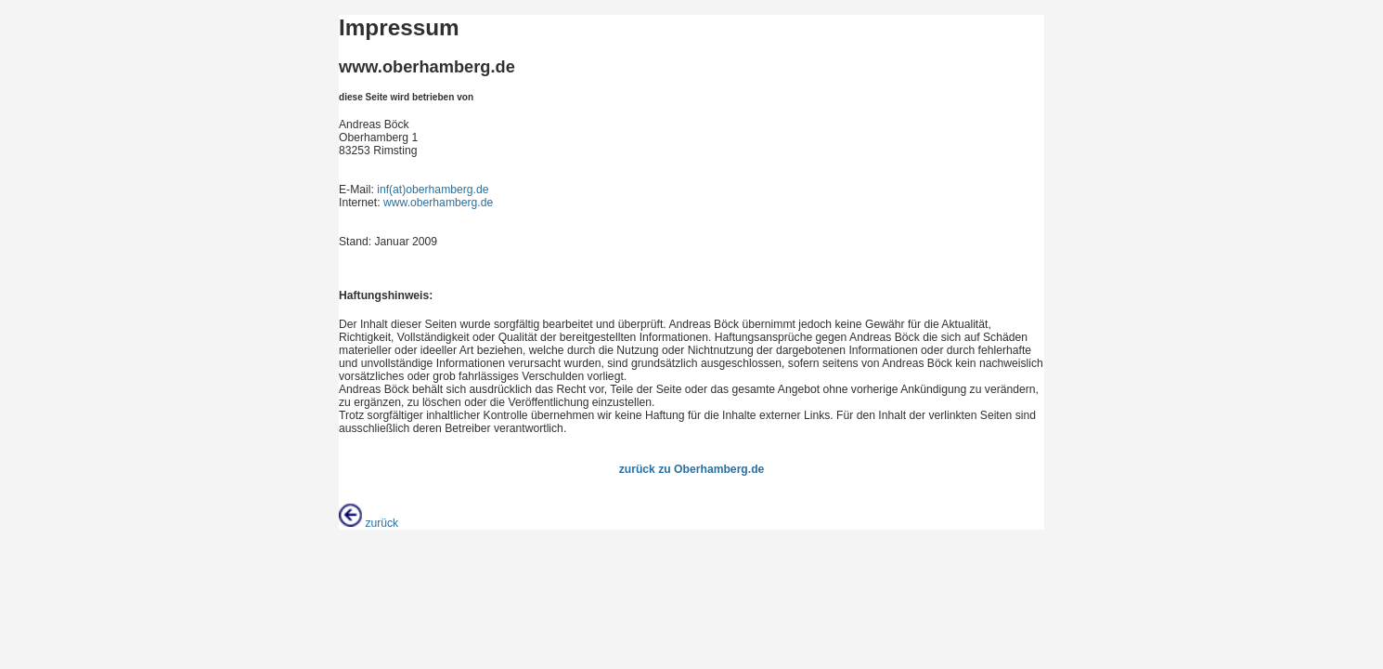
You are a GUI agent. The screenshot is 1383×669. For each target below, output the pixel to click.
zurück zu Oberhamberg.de (692, 469)
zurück (368, 523)
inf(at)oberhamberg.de (432, 189)
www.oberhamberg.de (438, 202)
